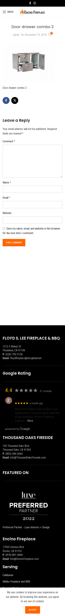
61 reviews (46, 391)
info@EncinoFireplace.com (24, 559)
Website (7, 213)
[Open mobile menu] (8, 11)
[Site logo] (32, 11)
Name (7, 182)
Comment (9, 141)
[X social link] (14, 100)
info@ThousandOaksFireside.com (28, 457)
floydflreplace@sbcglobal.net (26, 358)
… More (29, 420)
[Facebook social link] (30, 3)
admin (16, 34)
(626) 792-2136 (14, 354)
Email (6, 197)
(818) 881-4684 (14, 555)
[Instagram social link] (34, 3)
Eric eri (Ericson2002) (27, 398)
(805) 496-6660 (14, 453)
